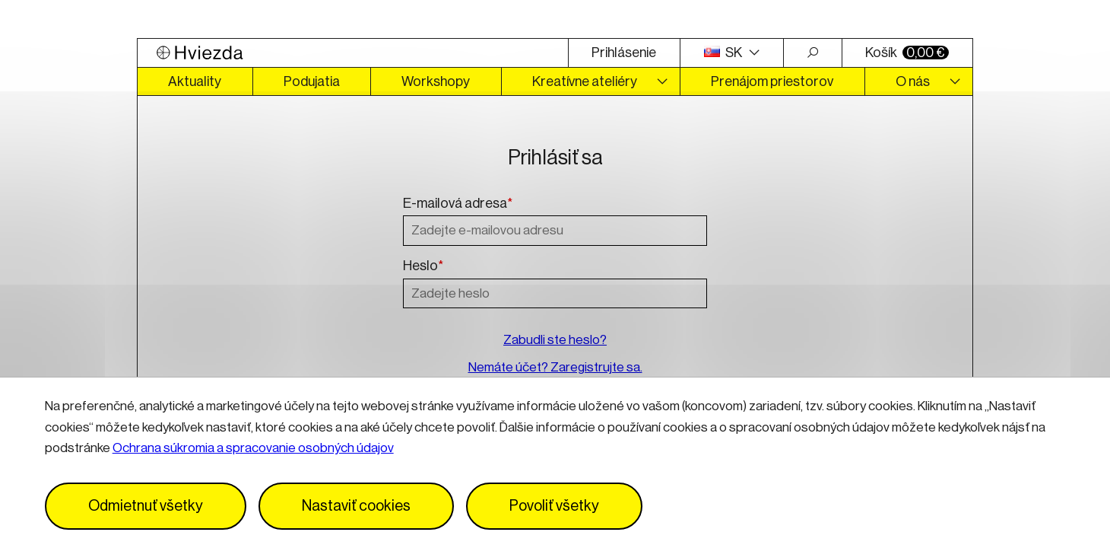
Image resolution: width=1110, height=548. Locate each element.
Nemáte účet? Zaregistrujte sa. (555, 367)
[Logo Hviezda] (353, 53)
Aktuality (194, 81)
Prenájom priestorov (772, 81)
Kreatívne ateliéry (584, 81)
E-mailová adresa (457, 204)
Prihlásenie (623, 52)
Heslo (423, 266)
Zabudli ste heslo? (555, 339)
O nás (913, 81)
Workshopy (435, 81)
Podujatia (312, 81)
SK (724, 52)
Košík (907, 52)
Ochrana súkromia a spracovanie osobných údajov (253, 447)
